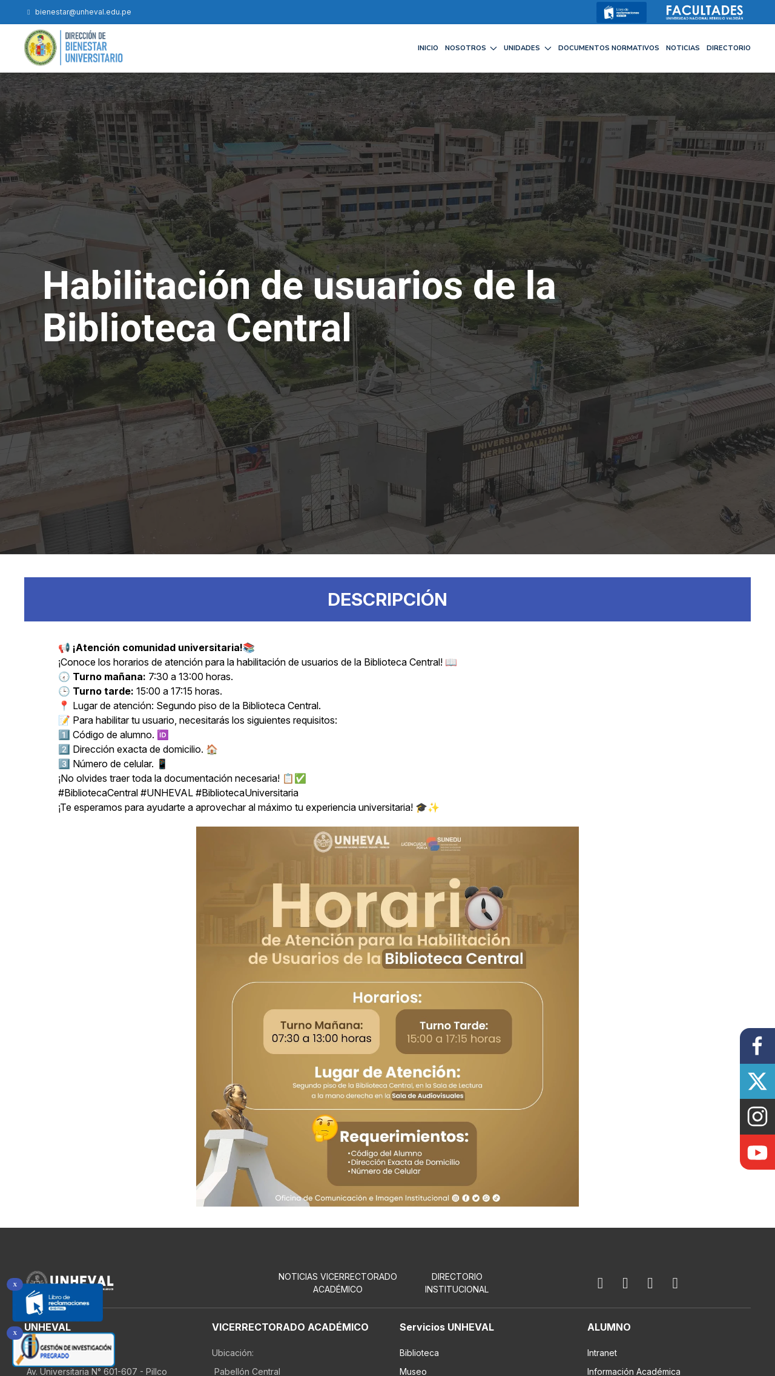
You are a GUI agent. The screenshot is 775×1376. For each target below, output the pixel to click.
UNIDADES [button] (528, 48)
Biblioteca (419, 1353)
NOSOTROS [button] (471, 48)
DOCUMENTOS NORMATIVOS (608, 48)
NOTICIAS (683, 48)
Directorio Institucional (457, 1282)
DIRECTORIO (729, 48)
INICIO (428, 48)
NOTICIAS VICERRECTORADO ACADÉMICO (338, 1282)
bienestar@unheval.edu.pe (77, 11)
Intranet (602, 1353)
